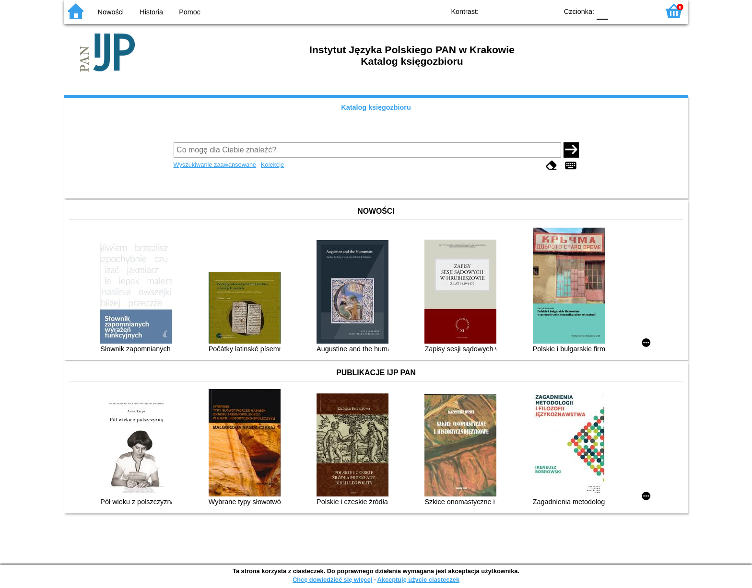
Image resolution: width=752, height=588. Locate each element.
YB (528, 11)
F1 (618, 11)
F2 (641, 11)
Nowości (111, 12)
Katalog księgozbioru (376, 107)
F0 (602, 11)
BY (547, 11)
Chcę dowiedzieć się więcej (332, 579)
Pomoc (189, 12)
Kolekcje (272, 164)
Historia (151, 12)
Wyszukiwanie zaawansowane (215, 164)
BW (509, 11)
